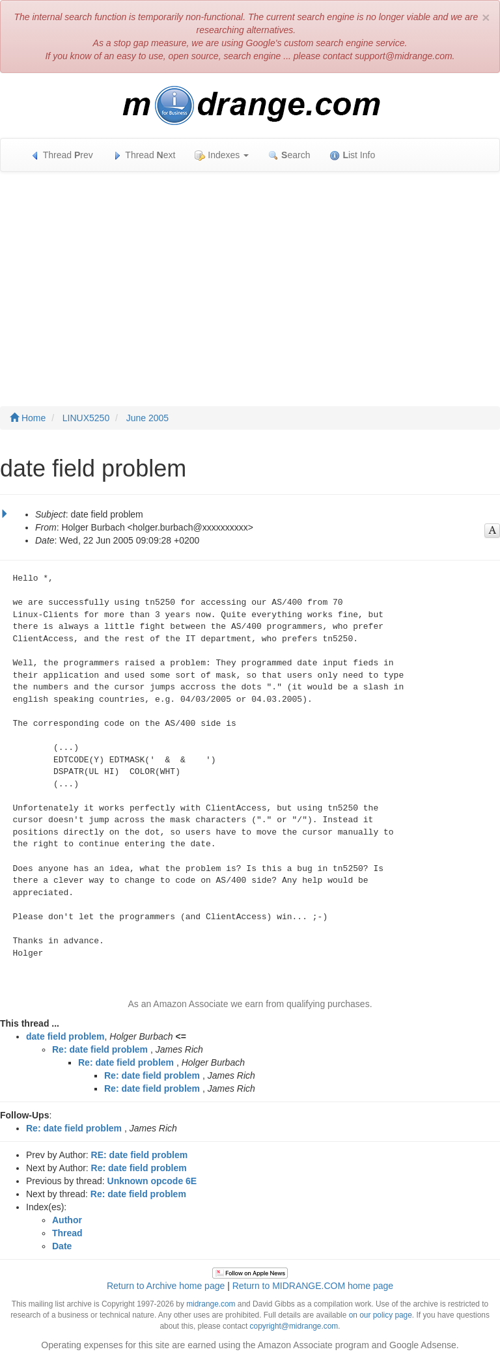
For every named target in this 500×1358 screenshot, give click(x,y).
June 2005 (147, 418)
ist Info (352, 155)
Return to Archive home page (166, 1286)
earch (289, 155)
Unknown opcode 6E (152, 1181)
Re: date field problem (100, 1049)
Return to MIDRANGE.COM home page (312, 1286)
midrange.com (210, 1304)
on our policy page (380, 1315)
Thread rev (61, 155)
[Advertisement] (250, 276)
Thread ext (144, 155)
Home (28, 418)
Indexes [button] (222, 155)
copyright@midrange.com (294, 1326)
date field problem (65, 1036)
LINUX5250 (85, 418)
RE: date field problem (139, 1155)
